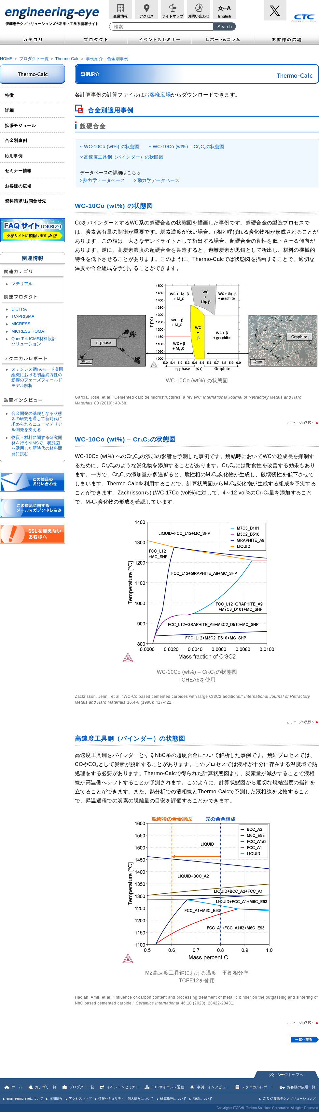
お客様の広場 (287, 39)
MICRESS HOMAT (28, 331)
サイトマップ (172, 16)
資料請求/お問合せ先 (25, 200)
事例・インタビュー (213, 1087)
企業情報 (120, 16)
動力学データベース (158, 180)
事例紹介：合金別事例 (107, 58)
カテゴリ (32, 39)
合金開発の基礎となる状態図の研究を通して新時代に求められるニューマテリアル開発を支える (36, 421)
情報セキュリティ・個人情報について (126, 1098)
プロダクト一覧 (34, 58)
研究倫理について (173, 1098)
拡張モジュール (20, 125)
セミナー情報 (18, 170)
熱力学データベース (104, 180)
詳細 (9, 110)
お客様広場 (157, 94)
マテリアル (22, 283)
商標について (202, 1098)
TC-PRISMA (22, 316)
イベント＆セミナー (159, 39)
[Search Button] (224, 26)
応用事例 (14, 155)
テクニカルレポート (258, 1087)
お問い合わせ (198, 16)
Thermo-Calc (67, 58)
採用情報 (55, 1098)
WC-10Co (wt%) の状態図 (111, 146)
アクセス (146, 16)
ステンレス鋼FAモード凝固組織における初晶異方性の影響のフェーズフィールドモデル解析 (37, 377)
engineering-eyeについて (25, 1098)
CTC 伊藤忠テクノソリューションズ (289, 1098)
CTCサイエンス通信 (168, 1087)
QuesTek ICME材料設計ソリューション (33, 341)
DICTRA (19, 309)
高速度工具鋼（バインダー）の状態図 (123, 157)
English (224, 16)
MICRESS (20, 323)
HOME (6, 58)
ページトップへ (289, 1074)
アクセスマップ (80, 1098)
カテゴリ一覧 (45, 1087)
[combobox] (161, 26)
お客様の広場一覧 (301, 1087)
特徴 (9, 95)
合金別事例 (16, 140)
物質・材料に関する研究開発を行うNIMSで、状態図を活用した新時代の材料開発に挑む (36, 445)
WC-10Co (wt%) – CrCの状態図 (188, 146)
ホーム (16, 1087)
